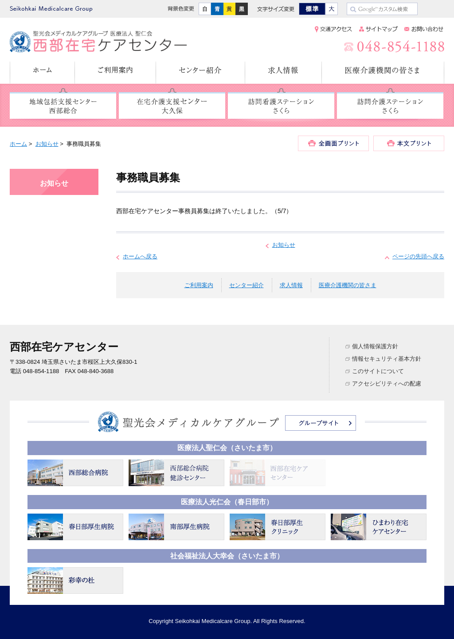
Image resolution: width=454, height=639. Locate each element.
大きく (331, 9)
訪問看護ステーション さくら (281, 106)
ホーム (42, 73)
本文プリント (408, 143)
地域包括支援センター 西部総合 (63, 106)
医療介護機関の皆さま (383, 73)
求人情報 (283, 73)
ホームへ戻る (140, 256)
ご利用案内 (115, 73)
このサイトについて (378, 371)
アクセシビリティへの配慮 (386, 383)
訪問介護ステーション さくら (390, 106)
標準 (312, 9)
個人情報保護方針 (375, 346)
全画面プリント (333, 143)
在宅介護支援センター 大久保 (172, 106)
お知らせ (47, 143)
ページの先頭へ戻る (418, 256)
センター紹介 (200, 73)
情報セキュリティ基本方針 (386, 358)
